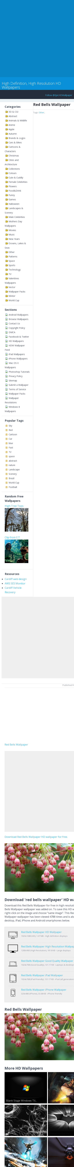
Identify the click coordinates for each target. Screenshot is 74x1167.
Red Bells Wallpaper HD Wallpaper (41, 932)
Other (11, 252)
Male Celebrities (17, 217)
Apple (11, 129)
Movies (12, 230)
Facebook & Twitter (19, 336)
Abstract (13, 116)
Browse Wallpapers (18, 319)
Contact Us (14, 323)
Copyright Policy (17, 327)
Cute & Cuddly (16, 177)
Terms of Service (17, 389)
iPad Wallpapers (17, 354)
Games (12, 199)
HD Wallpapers (16, 341)
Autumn (13, 133)
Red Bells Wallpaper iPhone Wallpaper (43, 976)
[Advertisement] (37, 38)
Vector (12, 287)
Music (12, 234)
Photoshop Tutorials (19, 371)
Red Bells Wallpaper (16, 744)
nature (12, 465)
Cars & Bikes (15, 142)
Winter (12, 295)
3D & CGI (13, 111)
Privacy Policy (16, 376)
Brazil (11, 478)
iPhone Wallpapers (18, 358)
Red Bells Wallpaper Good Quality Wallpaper (47, 954)
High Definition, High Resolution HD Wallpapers (31, 85)
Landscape (14, 469)
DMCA (12, 332)
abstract (13, 460)
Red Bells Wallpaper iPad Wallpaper (42, 965)
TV (10, 274)
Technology (15, 269)
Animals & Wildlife (18, 120)
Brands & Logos (17, 138)
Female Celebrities (18, 181)
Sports (12, 265)
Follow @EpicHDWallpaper (58, 95)
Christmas (14, 155)
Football (13, 487)
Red (11, 430)
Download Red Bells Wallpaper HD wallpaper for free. (36, 837)
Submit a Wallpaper (18, 384)
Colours (13, 173)
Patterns (13, 256)
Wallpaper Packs (17, 291)
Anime (12, 124)
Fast (11, 447)
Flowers (13, 186)
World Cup (14, 300)
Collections (14, 168)
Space (12, 260)
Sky (10, 425)
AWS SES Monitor (15, 583)
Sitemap (13, 380)
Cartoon (13, 434)
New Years (14, 238)
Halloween (14, 203)
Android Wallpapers (18, 314)
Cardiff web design (16, 579)
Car (10, 438)
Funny (12, 195)
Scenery (13, 473)
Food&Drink (15, 190)
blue (11, 443)
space (12, 456)
